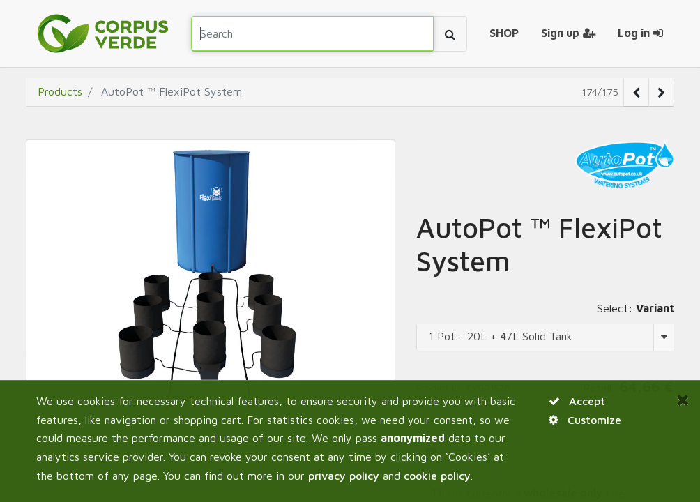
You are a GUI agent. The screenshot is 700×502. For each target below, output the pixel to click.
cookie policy (437, 475)
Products (60, 91)
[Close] (682, 400)
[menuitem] (504, 33)
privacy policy (343, 475)
